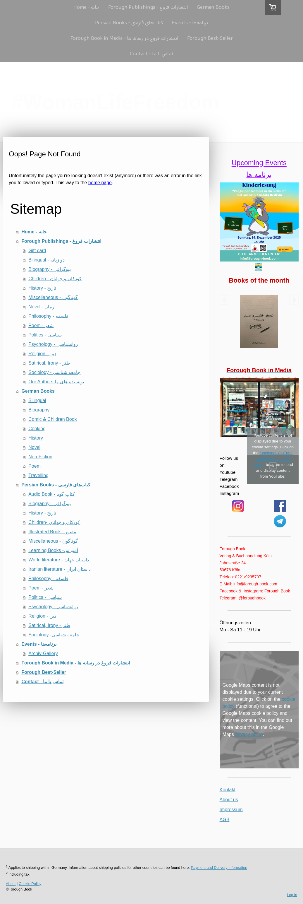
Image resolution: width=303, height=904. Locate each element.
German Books (213, 7)
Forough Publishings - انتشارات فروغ (148, 7)
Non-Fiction (40, 456)
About (11, 883)
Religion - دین (42, 353)
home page (100, 182)
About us (229, 799)
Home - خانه (86, 7)
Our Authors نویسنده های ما (56, 381)
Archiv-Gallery (43, 653)
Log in (292, 895)
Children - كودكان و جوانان (55, 278)
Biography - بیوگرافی (49, 269)
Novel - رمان (41, 306)
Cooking (37, 428)
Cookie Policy (30, 883)
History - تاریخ (42, 288)
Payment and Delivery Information (219, 868)
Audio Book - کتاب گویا (51, 494)
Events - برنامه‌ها (190, 23)
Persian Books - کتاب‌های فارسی (129, 23)
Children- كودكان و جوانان (54, 522)
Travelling (38, 475)
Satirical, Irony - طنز (49, 362)
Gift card (37, 250)
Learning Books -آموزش (53, 550)
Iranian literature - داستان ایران (59, 569)
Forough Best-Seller (210, 38)
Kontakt (227, 789)
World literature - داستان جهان (58, 559)
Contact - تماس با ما (151, 54)
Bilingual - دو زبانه (46, 259)
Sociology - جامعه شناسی (54, 372)
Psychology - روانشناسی (53, 344)
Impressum (231, 809)
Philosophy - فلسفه (48, 316)
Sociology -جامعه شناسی (53, 634)
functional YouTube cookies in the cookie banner (273, 459)
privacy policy (249, 734)
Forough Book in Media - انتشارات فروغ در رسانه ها (124, 38)
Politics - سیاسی (45, 334)
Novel (34, 447)
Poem (34, 466)
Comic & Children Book (52, 419)
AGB (225, 819)
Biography (38, 409)
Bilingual (37, 400)
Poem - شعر (41, 325)
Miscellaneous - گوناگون (53, 297)
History (35, 437)
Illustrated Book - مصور (52, 531)
